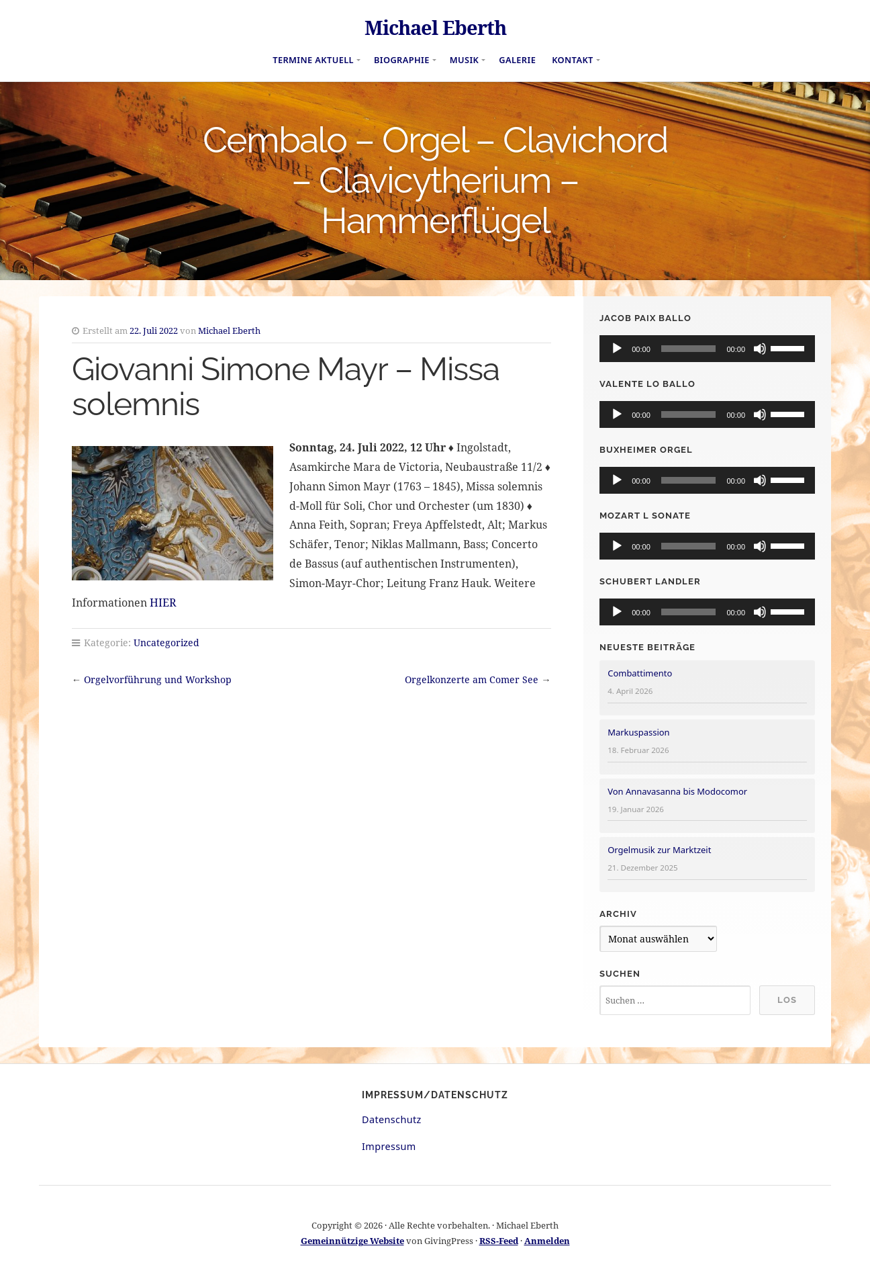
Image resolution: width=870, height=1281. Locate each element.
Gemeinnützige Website (352, 1241)
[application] (707, 348)
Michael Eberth (435, 27)
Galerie (517, 60)
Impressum (389, 1146)
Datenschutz (392, 1119)
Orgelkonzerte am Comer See (471, 679)
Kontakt (572, 60)
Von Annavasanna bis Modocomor (677, 791)
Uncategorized (166, 642)
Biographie (402, 60)
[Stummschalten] (760, 348)
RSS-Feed (498, 1241)
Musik (464, 60)
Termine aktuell (313, 60)
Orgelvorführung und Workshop (158, 679)
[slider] (688, 348)
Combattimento (640, 673)
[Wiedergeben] (617, 348)
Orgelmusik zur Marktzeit (659, 850)
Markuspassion (638, 732)
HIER (163, 602)
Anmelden (547, 1241)
